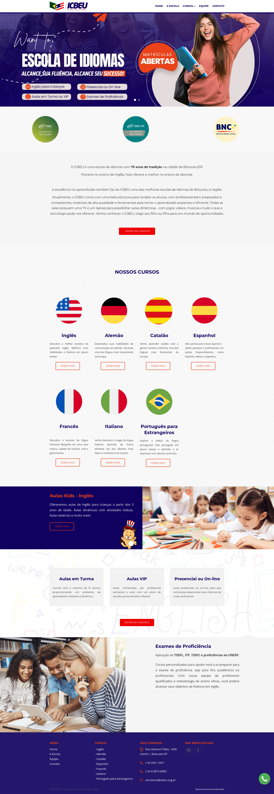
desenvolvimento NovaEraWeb (209, 789)
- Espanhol (101, 764)
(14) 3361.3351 (154, 763)
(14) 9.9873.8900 (155, 771)
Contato (218, 6)
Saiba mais (68, 365)
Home (159, 6)
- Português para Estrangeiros (114, 778)
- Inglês (99, 749)
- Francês (100, 769)
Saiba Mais (62, 526)
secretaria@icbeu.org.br (160, 780)
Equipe (204, 6)
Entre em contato (137, 231)
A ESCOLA (172, 6)
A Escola (55, 754)
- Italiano (100, 774)
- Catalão (100, 759)
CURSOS (189, 6)
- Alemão (100, 754)
